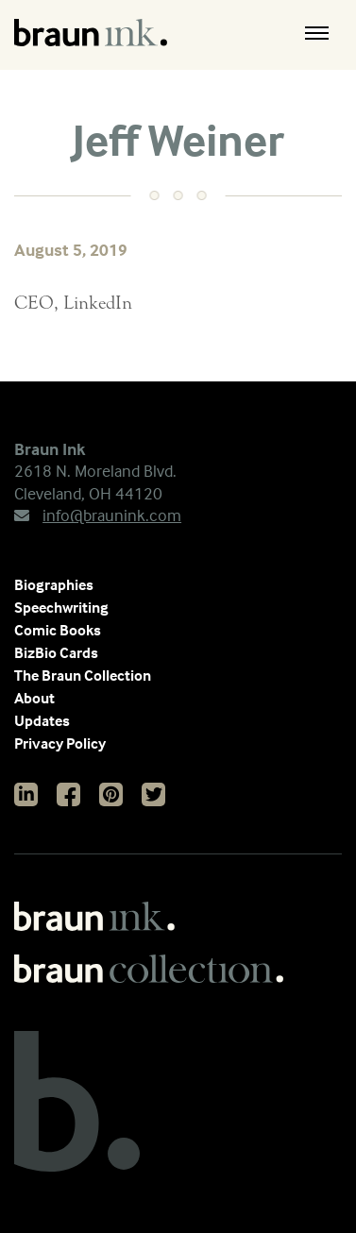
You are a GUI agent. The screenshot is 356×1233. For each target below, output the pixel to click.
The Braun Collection (82, 675)
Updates (42, 720)
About (34, 697)
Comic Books (57, 629)
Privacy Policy (60, 743)
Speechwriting (61, 607)
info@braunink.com (97, 515)
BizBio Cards (56, 652)
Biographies (53, 584)
